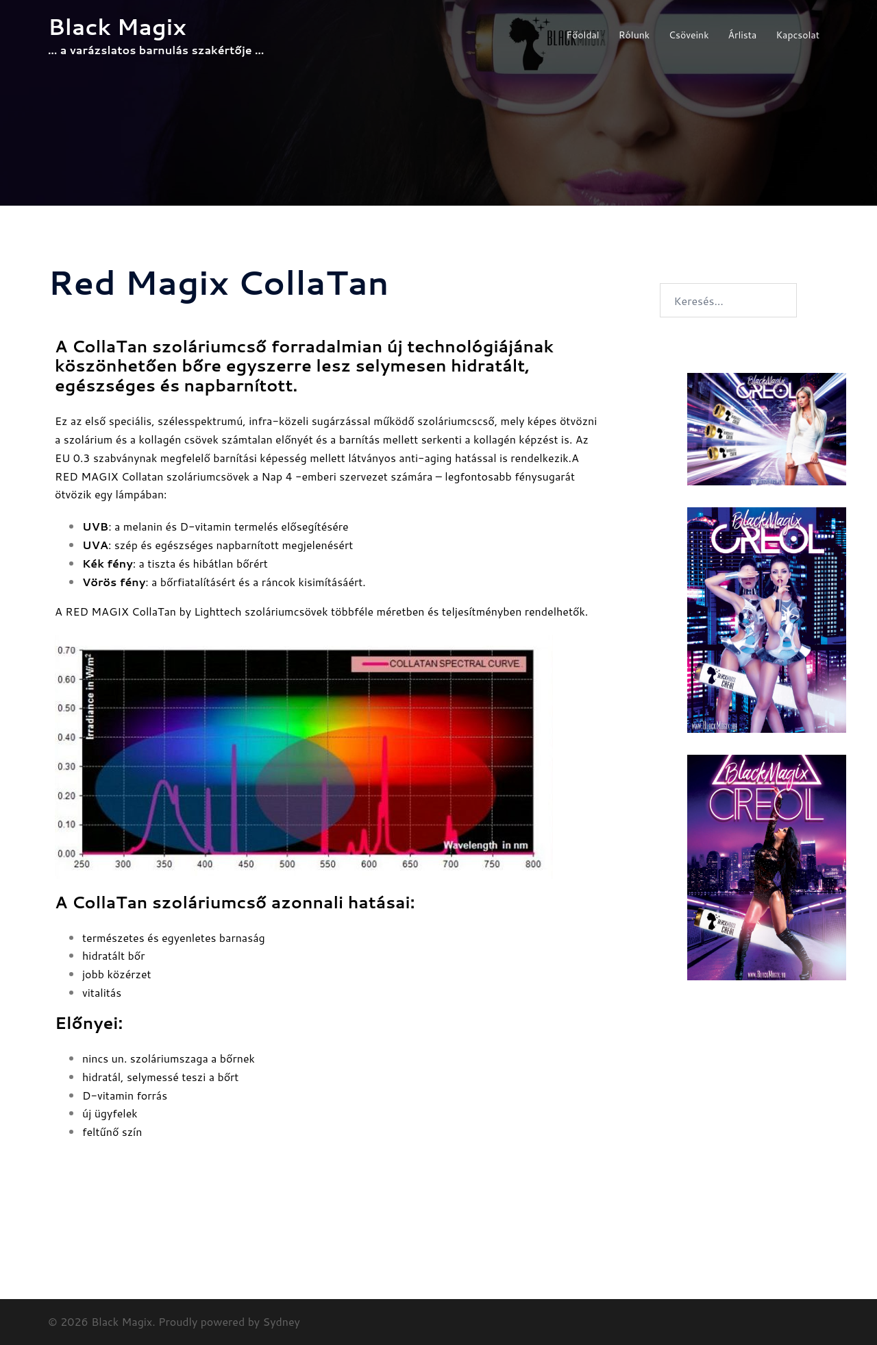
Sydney (281, 1321)
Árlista (742, 35)
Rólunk (634, 35)
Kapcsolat (797, 35)
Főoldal (582, 35)
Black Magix (117, 26)
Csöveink (688, 35)
